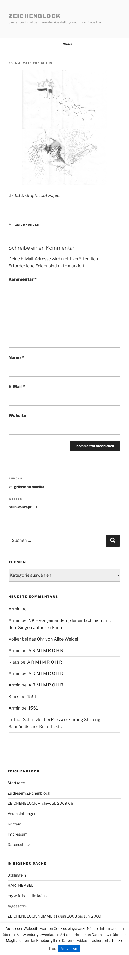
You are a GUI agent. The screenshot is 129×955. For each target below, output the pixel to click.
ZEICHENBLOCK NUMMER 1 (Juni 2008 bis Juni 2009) (55, 916)
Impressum (18, 834)
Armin (15, 608)
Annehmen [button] (69, 948)
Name (16, 357)
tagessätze (17, 906)
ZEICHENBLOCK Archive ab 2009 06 (40, 803)
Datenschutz (19, 844)
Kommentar (23, 279)
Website (17, 415)
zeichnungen (27, 224)
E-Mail (17, 386)
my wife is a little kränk (27, 896)
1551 (32, 696)
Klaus (46, 63)
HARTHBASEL (21, 885)
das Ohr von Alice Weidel (53, 639)
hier (52, 948)
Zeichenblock (35, 16)
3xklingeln (17, 875)
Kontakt (15, 824)
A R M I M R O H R (45, 650)
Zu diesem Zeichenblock (29, 793)
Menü (65, 44)
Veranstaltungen (22, 814)
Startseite (16, 783)
